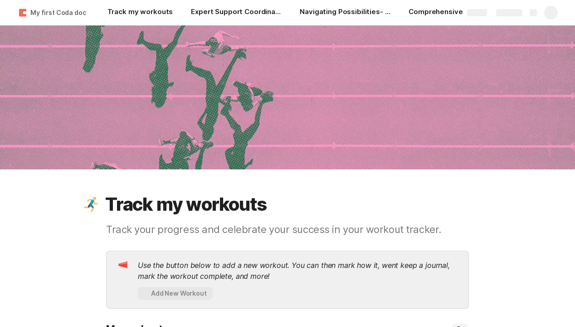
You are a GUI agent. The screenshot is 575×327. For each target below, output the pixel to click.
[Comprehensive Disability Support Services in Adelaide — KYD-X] (454, 12)
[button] (91, 204)
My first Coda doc (58, 12)
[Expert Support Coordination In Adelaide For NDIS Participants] (236, 12)
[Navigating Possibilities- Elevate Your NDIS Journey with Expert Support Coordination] (345, 12)
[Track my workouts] (140, 12)
